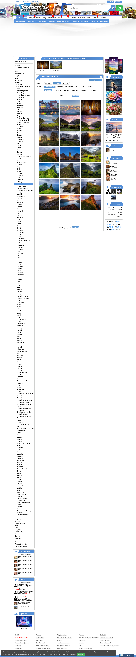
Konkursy (96, 18)
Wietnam (20, 496)
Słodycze (109, 223)
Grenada (20, 230)
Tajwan (19, 465)
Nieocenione (94, 21)
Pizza (107, 228)
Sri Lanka (20, 441)
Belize (19, 145)
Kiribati (19, 289)
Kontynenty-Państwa (23, 86)
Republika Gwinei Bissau (25, 394)
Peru (18, 385)
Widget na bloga (105, 640)
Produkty (18, 527)
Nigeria (19, 366)
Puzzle (89, 18)
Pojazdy (17, 525)
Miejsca (17, 82)
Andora (19, 114)
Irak (18, 255)
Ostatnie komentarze (63, 643)
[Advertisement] (68, 40)
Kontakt (81, 643)
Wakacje (110, 221)
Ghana (19, 226)
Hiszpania (20, 245)
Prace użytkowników (21, 544)
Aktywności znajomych (22, 643)
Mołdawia (20, 357)
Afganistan (20, 107)
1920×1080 (75, 90)
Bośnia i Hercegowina (24, 156)
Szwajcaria (20, 452)
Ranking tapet (40, 643)
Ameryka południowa (24, 93)
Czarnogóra (21, 179)
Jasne (83, 87)
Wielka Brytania (22, 494)
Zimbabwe (20, 509)
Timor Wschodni (22, 469)
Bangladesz (21, 139)
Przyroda (18, 530)
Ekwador (20, 202)
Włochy (19, 504)
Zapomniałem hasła (21, 640)
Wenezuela (21, 492)
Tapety (55, 58)
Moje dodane (42, 21)
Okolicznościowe (20, 523)
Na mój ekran (57, 90)
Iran (18, 258)
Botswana (20, 158)
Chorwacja (20, 173)
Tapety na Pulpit (21, 18)
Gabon (19, 222)
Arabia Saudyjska (23, 122)
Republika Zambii (23, 414)
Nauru (19, 360)
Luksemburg (21, 323)
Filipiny (19, 215)
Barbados (20, 141)
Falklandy (20, 211)
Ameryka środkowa (23, 95)
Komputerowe (19, 74)
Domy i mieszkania (115, 228)
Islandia (19, 262)
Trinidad (19, 473)
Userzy (73, 18)
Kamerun (20, 277)
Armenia (20, 126)
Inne (16, 72)
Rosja (19, 420)
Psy (119, 224)
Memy (44, 18)
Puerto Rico (21, 391)
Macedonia (20, 326)
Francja (19, 219)
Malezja (19, 334)
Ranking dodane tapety (43, 648)
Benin (19, 148)
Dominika (20, 194)
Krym (19, 304)
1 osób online (115, 146)
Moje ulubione (31, 21)
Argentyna (20, 124)
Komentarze (52, 18)
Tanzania (20, 467)
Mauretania (21, 343)
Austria (19, 131)
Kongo (19, 294)
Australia (20, 99)
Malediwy (20, 332)
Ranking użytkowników (64, 637)
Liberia (19, 315)
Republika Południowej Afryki (24, 405)
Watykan (20, 488)
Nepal (19, 362)
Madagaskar (21, 328)
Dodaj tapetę (104, 21)
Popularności (69, 87)
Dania (19, 184)
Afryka (19, 89)
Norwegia (20, 370)
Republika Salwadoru (24, 408)
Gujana (19, 236)
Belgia (19, 143)
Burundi (19, 165)
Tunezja (19, 475)
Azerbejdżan (21, 133)
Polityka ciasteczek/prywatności (109, 645)
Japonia (19, 268)
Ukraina (19, 482)
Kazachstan (21, 283)
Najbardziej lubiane (63, 21)
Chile (19, 169)
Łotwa (19, 517)
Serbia (19, 433)
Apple (109, 229)
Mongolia (20, 355)
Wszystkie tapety (20, 61)
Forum (67, 18)
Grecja (19, 228)
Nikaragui (20, 368)
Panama (20, 379)
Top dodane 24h (116, 77)
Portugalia (20, 389)
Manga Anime (19, 80)
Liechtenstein (21, 319)
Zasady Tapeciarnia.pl (85, 648)
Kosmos (18, 519)
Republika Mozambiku (24, 400)
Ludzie (17, 78)
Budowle (19, 84)
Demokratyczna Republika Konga (25, 191)
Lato (114, 221)
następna (75, 96)
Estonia (19, 207)
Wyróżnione (57, 83)
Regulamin (82, 640)
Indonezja (20, 253)
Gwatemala (21, 238)
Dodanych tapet (116, 204)
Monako (19, 353)
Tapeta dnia (23, 614)
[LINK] (29, 592)
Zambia (19, 507)
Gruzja (19, 234)
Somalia (20, 439)
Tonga (19, 471)
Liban (19, 313)
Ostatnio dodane (50, 87)
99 (68, 16)
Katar (19, 281)
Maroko (19, 340)
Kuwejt (19, 306)
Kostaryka (20, 302)
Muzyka (17, 521)
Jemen (19, 270)
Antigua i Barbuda (23, 118)
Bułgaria (20, 167)
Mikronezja (20, 349)
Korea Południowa (23, 298)
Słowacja (20, 456)
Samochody (19, 532)
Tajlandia (20, 462)
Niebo (119, 226)
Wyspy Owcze (23, 188)
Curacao (20, 175)
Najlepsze (60, 87)
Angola (19, 116)
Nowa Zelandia (22, 372)
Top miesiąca (115, 158)
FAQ (80, 645)
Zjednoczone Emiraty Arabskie (24, 512)
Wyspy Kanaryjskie (23, 502)
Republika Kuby (22, 396)
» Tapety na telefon (95, 80)
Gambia (19, 224)
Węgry (19, 490)
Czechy (19, 182)
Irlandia (19, 260)
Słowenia (20, 458)
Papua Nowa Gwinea (24, 381)
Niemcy (19, 364)
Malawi (19, 330)
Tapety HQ (48, 83)
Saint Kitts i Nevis (23, 424)
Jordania (20, 272)
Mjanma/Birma (22, 351)
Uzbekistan (20, 486)
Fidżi (18, 213)
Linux (116, 231)
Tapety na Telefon (34, 18)
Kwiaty (113, 229)
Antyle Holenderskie (23, 120)
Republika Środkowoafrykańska (24, 411)
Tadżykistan (21, 460)
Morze (109, 224)
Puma (115, 226)
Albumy (60, 18)
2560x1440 (84, 90)
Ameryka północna (23, 91)
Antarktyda (20, 97)
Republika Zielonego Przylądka (24, 417)
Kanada (19, 279)
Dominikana (21, 196)
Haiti (18, 243)
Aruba (19, 128)
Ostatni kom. (115, 119)
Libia (18, 317)
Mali (18, 336)
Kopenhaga (22, 186)
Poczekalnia (75, 21)
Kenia (19, 285)
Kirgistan (20, 287)
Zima (119, 223)
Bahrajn (19, 137)
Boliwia (19, 154)
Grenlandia (20, 232)
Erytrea (19, 205)
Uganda (19, 479)
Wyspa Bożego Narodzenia (22, 499)
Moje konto (81, 18)
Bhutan (19, 150)
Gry (16, 69)
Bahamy (20, 135)
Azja (18, 101)
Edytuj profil (18, 648)
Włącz (129, 655)
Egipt (19, 200)
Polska (19, 387)
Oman (19, 374)
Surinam (20, 448)
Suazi (19, 445)
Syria (19, 450)
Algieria (19, 111)
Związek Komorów (23, 515)
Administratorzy (116, 187)
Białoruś (20, 152)
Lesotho (19, 311)
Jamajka (20, 266)
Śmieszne (18, 534)
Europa (19, 103)
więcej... (119, 153)
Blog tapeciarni (62, 648)
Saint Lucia (20, 426)
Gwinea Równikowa (23, 241)
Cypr (18, 177)
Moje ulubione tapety (42, 645)
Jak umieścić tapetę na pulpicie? (88, 637)
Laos (18, 309)
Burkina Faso (21, 162)
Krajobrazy (18, 76)
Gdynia (112, 231)
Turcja (19, 477)
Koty (113, 224)
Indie (18, 251)
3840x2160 (93, 90)
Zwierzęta (18, 538)
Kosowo (19, 300)
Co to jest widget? (105, 643)
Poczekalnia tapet (21, 546)
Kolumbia (20, 292)
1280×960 (66, 90)
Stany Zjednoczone (23, 443)
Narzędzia (84, 21)
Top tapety (52, 21)
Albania (19, 109)
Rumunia (20, 422)
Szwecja (20, 454)
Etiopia (19, 209)
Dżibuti (19, 198)
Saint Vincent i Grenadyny (25, 428)
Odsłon (77, 87)
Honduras (20, 249)
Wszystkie (66, 83)
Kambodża (20, 275)
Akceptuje (81, 654)
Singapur (20, 437)
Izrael (19, 264)
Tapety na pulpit (20, 21)
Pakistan (20, 377)
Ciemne (90, 87)
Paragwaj (20, 383)
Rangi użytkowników (63, 645)
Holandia (20, 247)
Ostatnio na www (25, 551)
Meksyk (19, 347)
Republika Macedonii (24, 398)
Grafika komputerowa (22, 67)
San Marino (21, 431)
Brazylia (19, 160)
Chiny (19, 171)
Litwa (19, 321)
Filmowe (18, 65)
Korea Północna (22, 296)
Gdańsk (117, 229)
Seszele (19, 435)
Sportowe (18, 536)
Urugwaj (20, 484)
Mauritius (20, 345)
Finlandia (20, 217)
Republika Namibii (23, 402)
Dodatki (103, 18)
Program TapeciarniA (106, 637)
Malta (19, 338)
